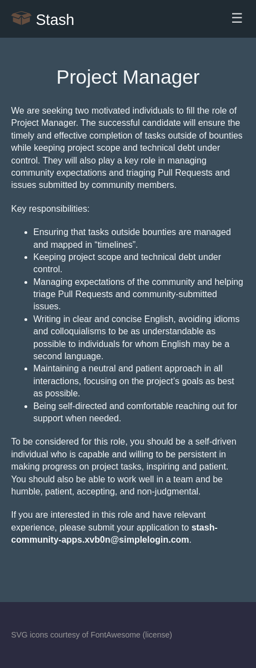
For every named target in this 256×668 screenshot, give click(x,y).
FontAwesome (115, 634)
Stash (42, 19)
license (157, 634)
